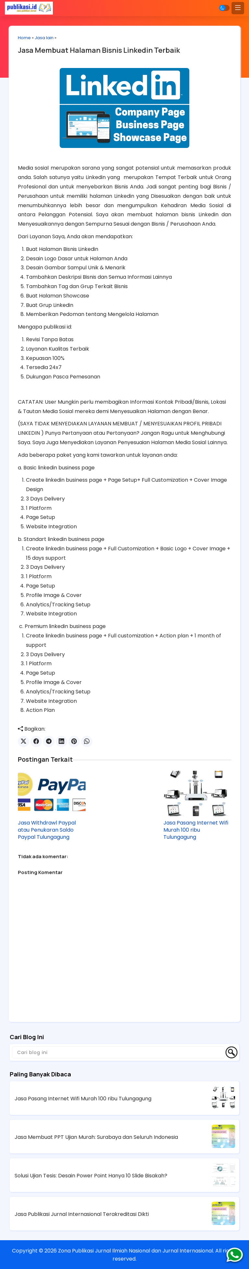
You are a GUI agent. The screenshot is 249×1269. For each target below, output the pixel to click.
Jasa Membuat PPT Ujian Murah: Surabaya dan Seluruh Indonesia (96, 1136)
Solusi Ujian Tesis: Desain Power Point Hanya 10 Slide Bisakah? (91, 1175)
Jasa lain (45, 38)
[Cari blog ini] (118, 1052)
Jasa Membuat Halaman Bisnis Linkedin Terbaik (100, 50)
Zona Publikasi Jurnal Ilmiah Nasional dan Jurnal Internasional (135, 1250)
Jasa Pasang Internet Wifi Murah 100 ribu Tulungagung (195, 829)
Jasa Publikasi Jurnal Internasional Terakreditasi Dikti (82, 1214)
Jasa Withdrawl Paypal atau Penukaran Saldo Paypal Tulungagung (48, 829)
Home (25, 38)
